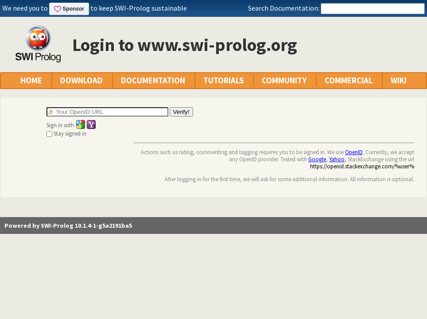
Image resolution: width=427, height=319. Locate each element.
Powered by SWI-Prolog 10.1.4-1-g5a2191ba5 (68, 226)
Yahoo (337, 159)
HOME (31, 80)
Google (317, 159)
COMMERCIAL (349, 80)
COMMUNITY (284, 80)
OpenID (354, 152)
